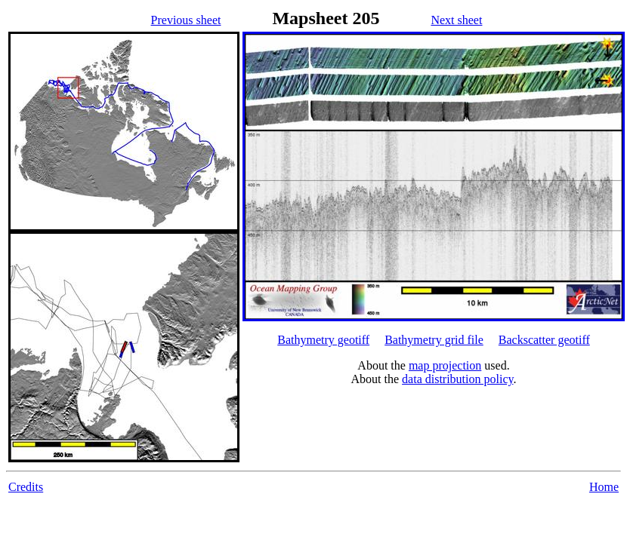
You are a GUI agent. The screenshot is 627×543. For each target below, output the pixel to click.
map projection (445, 365)
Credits (25, 486)
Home (604, 486)
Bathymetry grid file (434, 339)
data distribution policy (457, 379)
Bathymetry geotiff (323, 339)
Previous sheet (186, 20)
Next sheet (456, 20)
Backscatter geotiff (544, 339)
